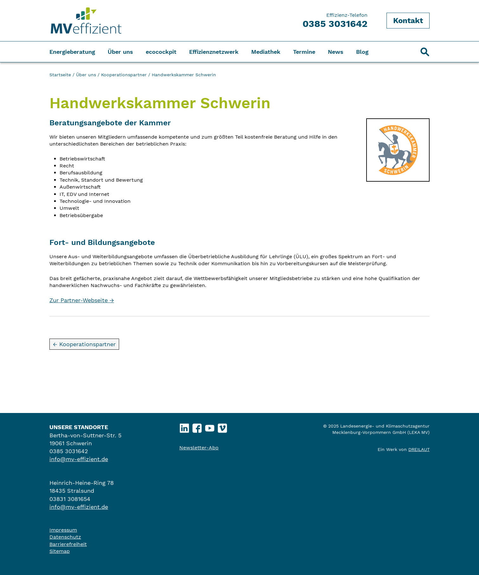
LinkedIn (184, 426)
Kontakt (408, 20)
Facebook (197, 426)
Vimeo (222, 426)
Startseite (60, 74)
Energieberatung (72, 51)
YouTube (209, 426)
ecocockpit (161, 51)
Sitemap (59, 551)
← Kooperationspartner (84, 344)
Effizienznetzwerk (214, 51)
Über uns (120, 51)
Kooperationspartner (124, 74)
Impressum (63, 530)
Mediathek (265, 51)
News (335, 51)
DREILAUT (419, 449)
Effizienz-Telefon (335, 20)
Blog (362, 51)
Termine (304, 51)
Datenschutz (65, 537)
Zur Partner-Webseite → (81, 300)
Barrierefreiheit (68, 544)
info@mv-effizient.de (78, 459)
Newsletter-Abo (199, 448)
